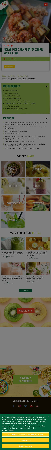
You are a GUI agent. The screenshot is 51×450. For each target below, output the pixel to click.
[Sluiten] (48, 417)
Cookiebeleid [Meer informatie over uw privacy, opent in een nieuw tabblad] (9, 430)
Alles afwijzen (25, 440)
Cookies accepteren (25, 446)
